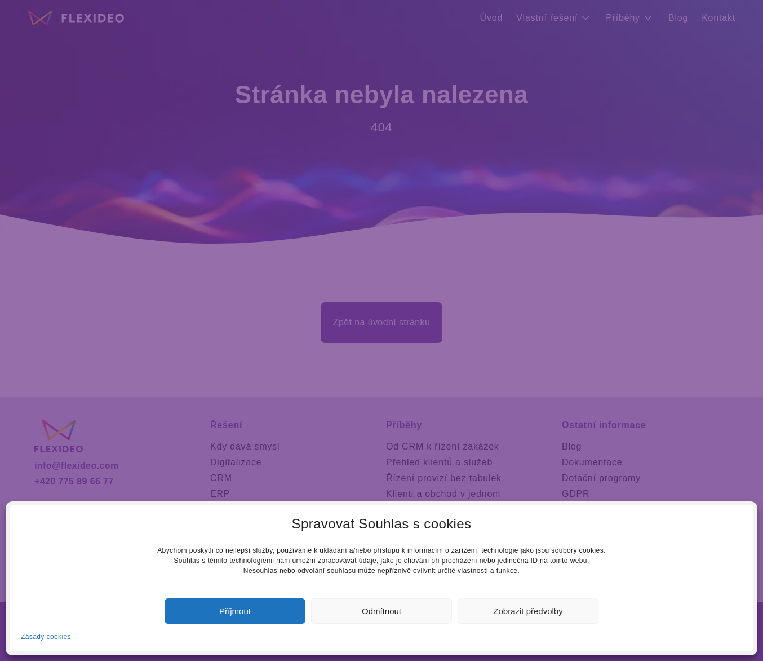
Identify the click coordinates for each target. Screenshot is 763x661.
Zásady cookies (46, 637)
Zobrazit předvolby (527, 611)
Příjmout (235, 611)
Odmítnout (381, 611)
